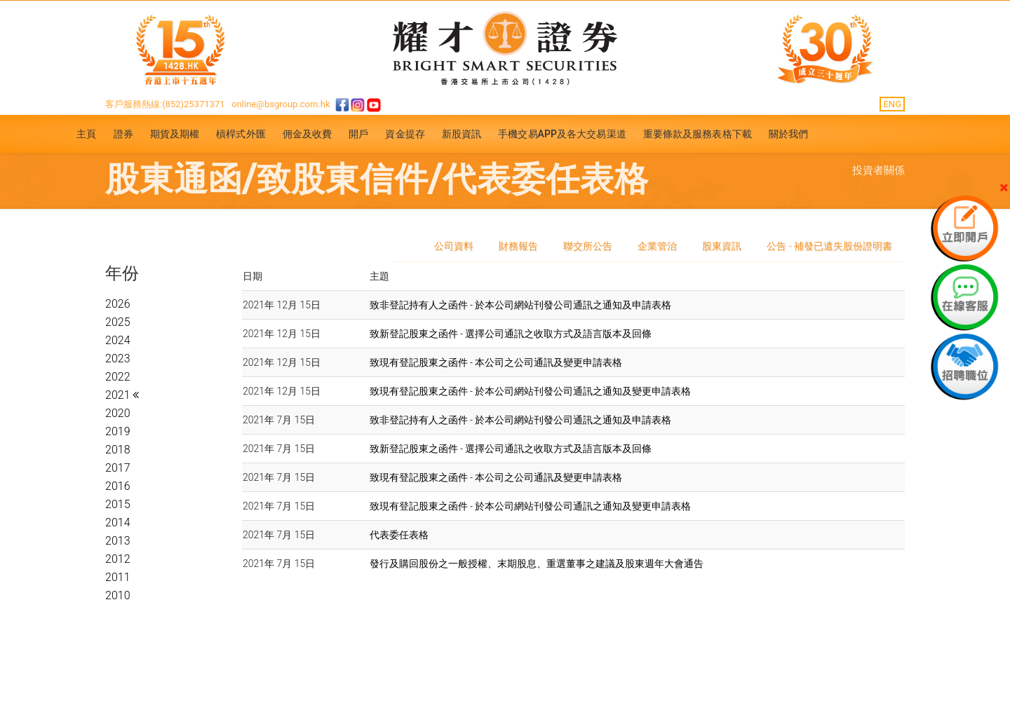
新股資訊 (461, 133)
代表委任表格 (399, 534)
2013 (117, 540)
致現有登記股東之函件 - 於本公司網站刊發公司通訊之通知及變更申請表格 (531, 391)
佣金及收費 (307, 133)
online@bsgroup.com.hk (280, 104)
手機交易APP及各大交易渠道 (562, 133)
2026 (117, 303)
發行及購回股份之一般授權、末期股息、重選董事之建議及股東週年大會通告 (536, 563)
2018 (117, 449)
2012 (117, 559)
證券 (123, 133)
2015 (117, 504)
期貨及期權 (175, 133)
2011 (117, 577)
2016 (117, 486)
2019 (117, 431)
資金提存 (404, 133)
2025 (117, 322)
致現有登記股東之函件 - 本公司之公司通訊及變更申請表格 (496, 362)
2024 (117, 340)
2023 (117, 358)
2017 (117, 468)
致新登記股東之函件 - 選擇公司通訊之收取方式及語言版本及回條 (511, 333)
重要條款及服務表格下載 (697, 133)
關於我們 (788, 133)
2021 (119, 395)
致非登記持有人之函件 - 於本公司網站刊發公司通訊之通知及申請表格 (521, 304)
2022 (117, 376)
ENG (892, 104)
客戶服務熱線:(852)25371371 (165, 104)
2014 (117, 522)
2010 (117, 595)
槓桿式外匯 (241, 133)
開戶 (358, 133)
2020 (117, 413)
